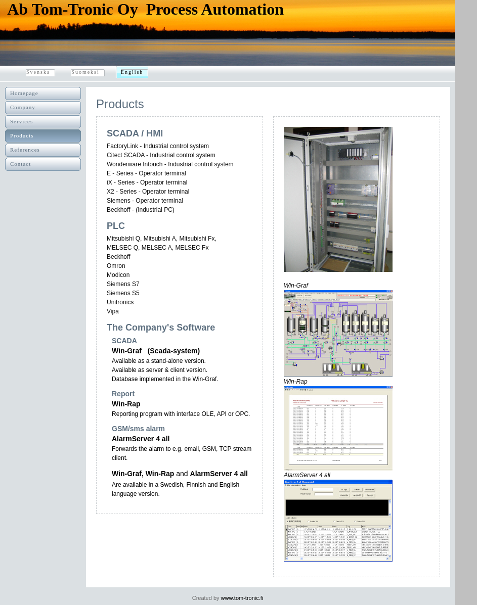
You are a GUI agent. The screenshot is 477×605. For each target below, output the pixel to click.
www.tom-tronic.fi (242, 598)
